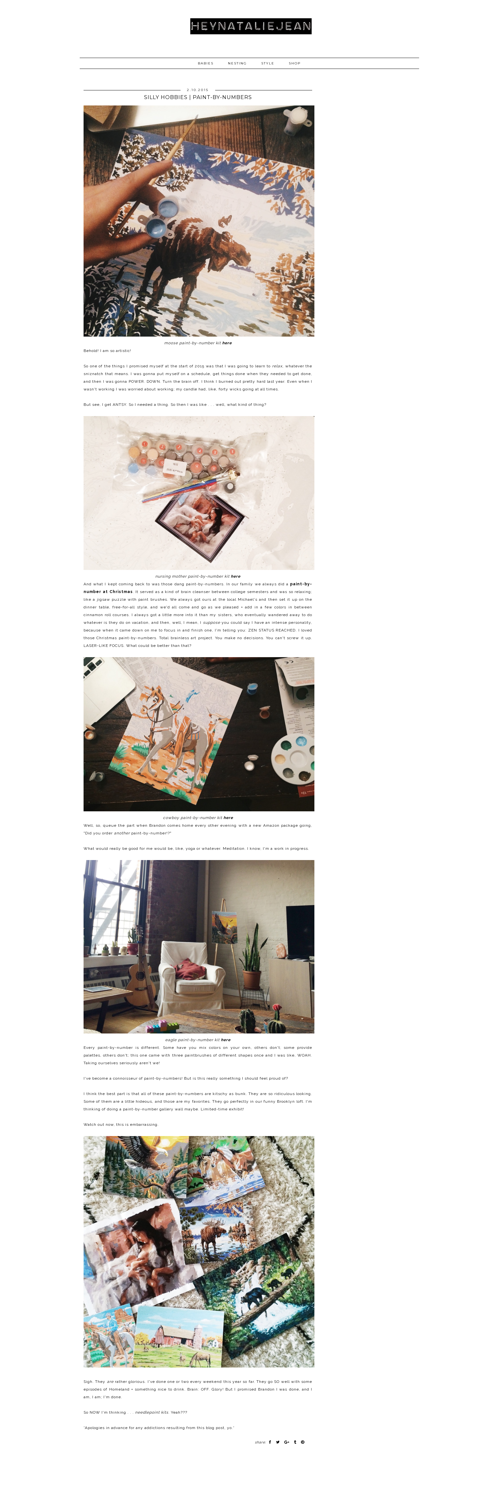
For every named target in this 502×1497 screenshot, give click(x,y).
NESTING (237, 63)
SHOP (295, 63)
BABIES (206, 63)
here (227, 343)
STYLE (267, 63)
